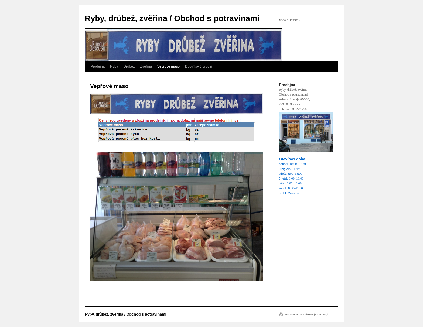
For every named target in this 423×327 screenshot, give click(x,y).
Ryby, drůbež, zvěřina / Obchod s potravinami (172, 18)
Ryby (114, 66)
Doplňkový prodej (198, 66)
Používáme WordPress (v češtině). (306, 314)
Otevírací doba (292, 159)
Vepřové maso (168, 66)
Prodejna (98, 66)
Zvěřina (146, 66)
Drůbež (129, 66)
